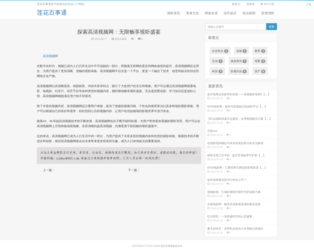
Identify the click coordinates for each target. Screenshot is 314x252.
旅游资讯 (239, 61)
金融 (241, 51)
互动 (217, 61)
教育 (260, 51)
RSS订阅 (267, 4)
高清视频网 (50, 56)
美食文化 (192, 13)
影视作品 (239, 71)
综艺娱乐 (230, 13)
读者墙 (250, 4)
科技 (217, 71)
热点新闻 (249, 13)
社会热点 (220, 51)
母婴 (260, 61)
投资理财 (267, 13)
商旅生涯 (211, 13)
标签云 (236, 4)
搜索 (271, 26)
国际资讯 (173, 13)
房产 (260, 71)
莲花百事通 (52, 12)
